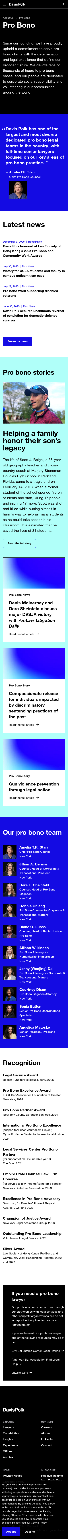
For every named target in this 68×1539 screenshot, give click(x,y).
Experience (10, 1445)
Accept (11, 1531)
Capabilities (11, 1433)
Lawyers (8, 1427)
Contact (46, 1445)
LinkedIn (47, 1439)
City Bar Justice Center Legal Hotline (36, 1354)
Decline (30, 1531)
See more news (17, 341)
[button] (4, 4)
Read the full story (19, 543)
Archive (8, 1457)
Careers (46, 1427)
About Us (8, 17)
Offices (7, 1451)
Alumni (45, 1433)
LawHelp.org (20, 1376)
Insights (8, 1439)
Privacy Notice (12, 1475)
